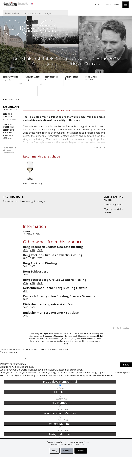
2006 (32, 307)
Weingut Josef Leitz (48, 63)
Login (108, 4)
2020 (25, 282)
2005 (32, 266)
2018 (32, 258)
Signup (117, 4)
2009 (25, 315)
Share (126, 365)
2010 (25, 291)
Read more (99, 147)
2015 (17, 99)
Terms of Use (65, 444)
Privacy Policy (80, 444)
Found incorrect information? (9, 150)
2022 (25, 249)
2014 (25, 266)
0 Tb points (63, 110)
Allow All (80, 451)
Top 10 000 (97, 4)
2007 (25, 307)
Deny (54, 451)
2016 (11, 99)
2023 (5, 99)
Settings (67, 451)
